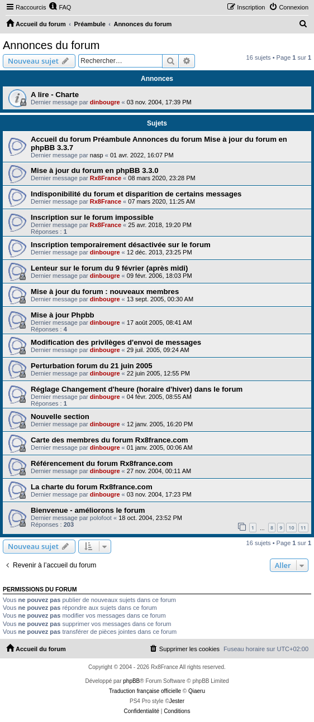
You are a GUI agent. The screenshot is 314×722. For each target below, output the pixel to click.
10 (291, 527)
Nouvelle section (60, 416)
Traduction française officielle (145, 691)
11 (303, 527)
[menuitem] (60, 7)
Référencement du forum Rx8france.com (102, 463)
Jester (176, 701)
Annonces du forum (51, 45)
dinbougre (105, 102)
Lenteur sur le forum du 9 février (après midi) (109, 268)
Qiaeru (196, 691)
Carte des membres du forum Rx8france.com (109, 440)
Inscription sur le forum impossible (92, 217)
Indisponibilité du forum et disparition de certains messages (136, 194)
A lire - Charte (55, 94)
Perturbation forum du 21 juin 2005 (92, 366)
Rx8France (105, 178)
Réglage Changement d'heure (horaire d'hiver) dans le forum (136, 389)
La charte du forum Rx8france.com (92, 487)
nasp (96, 155)
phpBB (131, 681)
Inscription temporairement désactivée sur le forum (121, 244)
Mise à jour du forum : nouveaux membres (105, 291)
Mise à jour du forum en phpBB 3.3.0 (95, 170)
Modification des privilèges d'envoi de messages (116, 342)
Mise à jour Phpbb (62, 315)
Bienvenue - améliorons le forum (88, 510)
